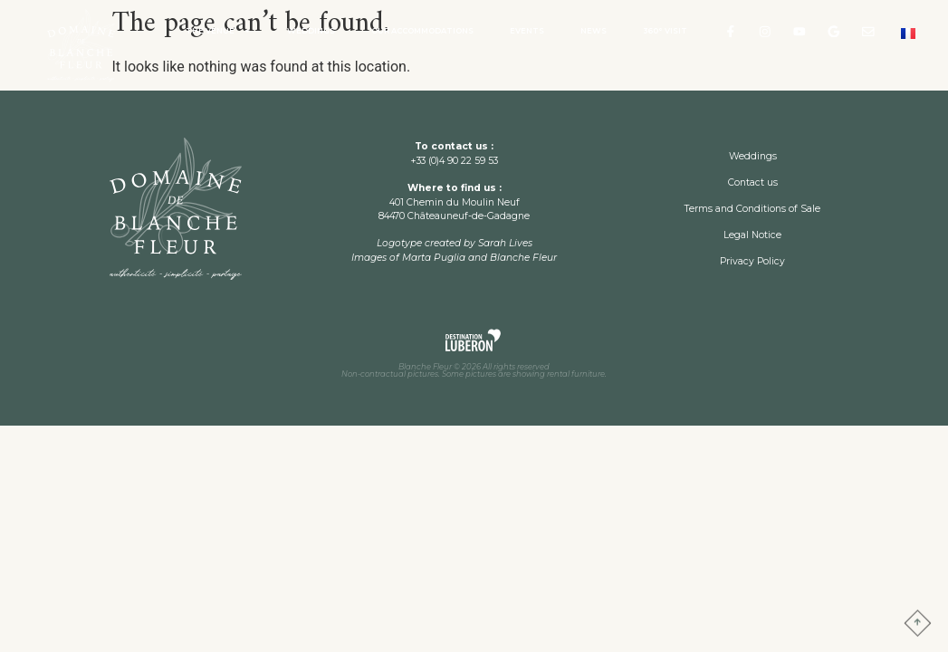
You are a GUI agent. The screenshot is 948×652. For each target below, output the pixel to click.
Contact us (753, 182)
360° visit (665, 30)
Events (527, 30)
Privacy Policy (752, 261)
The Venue (218, 30)
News (593, 30)
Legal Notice (752, 235)
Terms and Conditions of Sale (752, 209)
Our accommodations (422, 30)
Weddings (311, 30)
